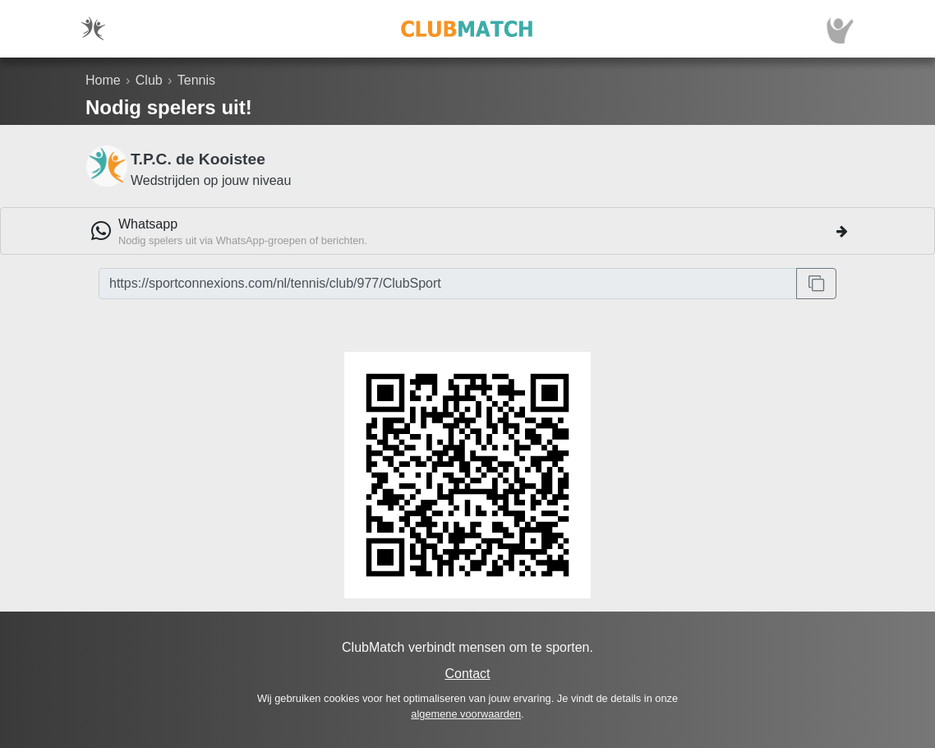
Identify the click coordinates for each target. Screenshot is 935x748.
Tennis (196, 80)
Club (149, 80)
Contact (467, 674)
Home (103, 80)
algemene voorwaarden (466, 714)
